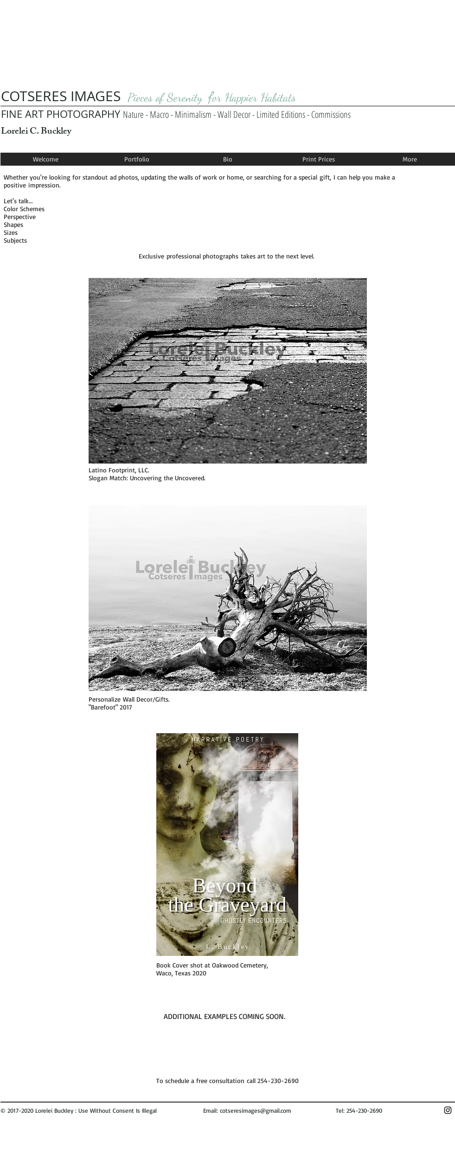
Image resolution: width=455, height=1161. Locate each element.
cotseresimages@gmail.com (255, 1110)
